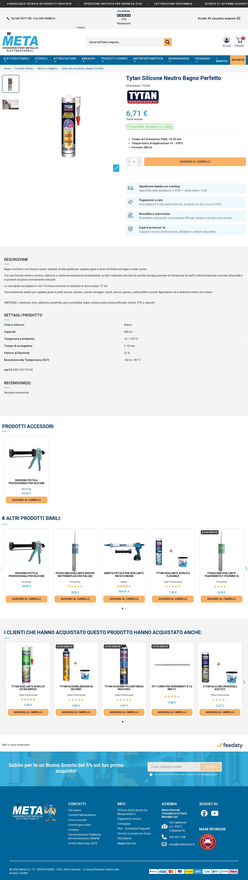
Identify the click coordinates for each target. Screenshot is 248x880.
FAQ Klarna (124, 838)
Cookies (73, 829)
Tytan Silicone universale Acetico (220, 688)
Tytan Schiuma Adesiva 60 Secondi (76, 688)
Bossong (26, 489)
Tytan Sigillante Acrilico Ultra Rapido (28, 688)
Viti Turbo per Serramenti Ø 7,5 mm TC (172, 688)
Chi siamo (74, 810)
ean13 (8, 369)
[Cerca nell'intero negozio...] (167, 42)
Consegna (123, 823)
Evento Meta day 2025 (82, 843)
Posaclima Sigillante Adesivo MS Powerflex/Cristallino (75, 574)
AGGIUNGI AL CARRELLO (195, 161)
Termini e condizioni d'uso (134, 833)
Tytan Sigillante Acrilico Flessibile (173, 574)
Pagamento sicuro (129, 818)
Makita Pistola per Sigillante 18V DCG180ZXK (124, 574)
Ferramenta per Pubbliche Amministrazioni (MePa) (84, 836)
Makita (124, 582)
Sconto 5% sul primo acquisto (217, 18)
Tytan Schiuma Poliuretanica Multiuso (123, 688)
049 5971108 (177, 837)
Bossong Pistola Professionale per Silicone (26, 482)
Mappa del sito (126, 843)
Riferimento (133, 85)
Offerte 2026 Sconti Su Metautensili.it (132, 812)
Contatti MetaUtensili (82, 815)
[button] (122, 608)
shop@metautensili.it (182, 844)
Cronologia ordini (79, 824)
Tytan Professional (173, 582)
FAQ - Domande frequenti (133, 828)
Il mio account (77, 820)
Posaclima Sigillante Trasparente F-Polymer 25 (221, 574)
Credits (23, 873)
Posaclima (75, 582)
